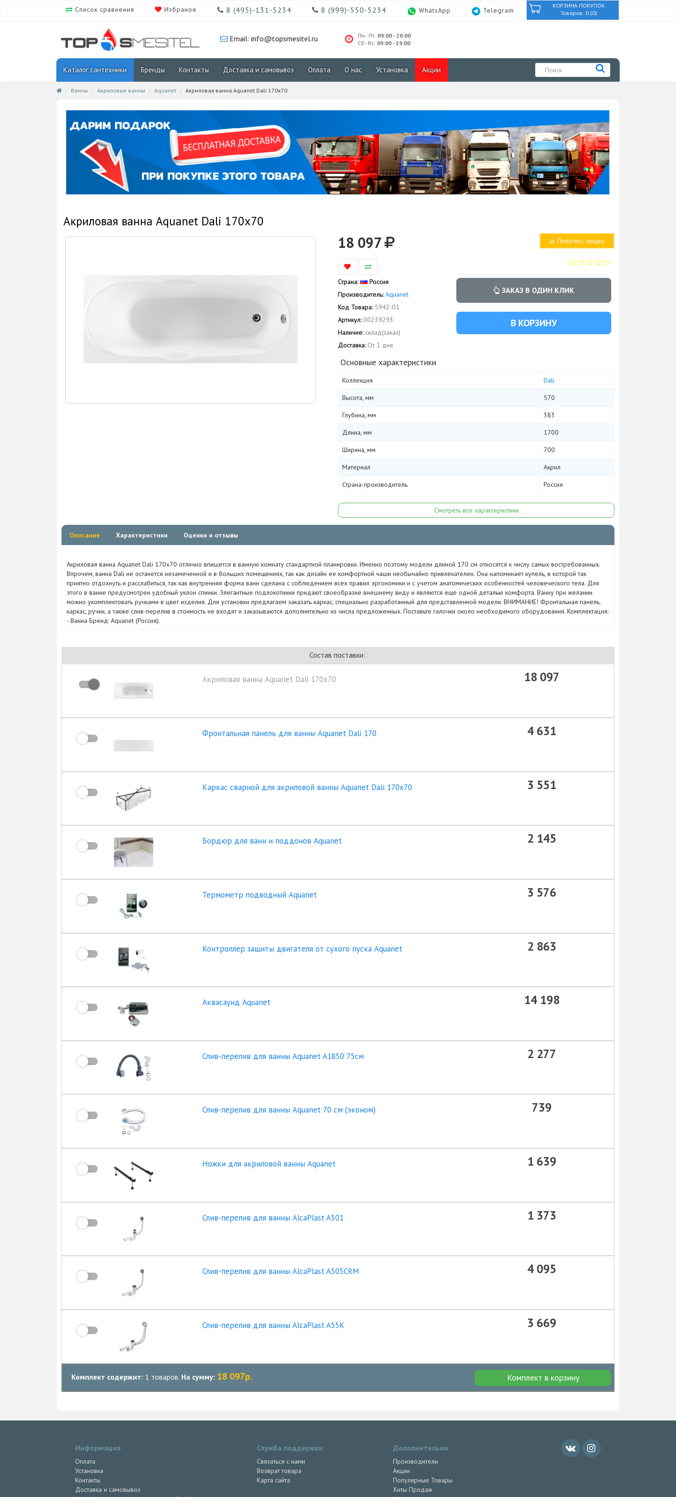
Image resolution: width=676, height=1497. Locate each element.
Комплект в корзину (543, 1282)
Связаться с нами (281, 1366)
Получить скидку (577, 241)
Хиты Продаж (412, 1394)
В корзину (534, 323)
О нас (353, 69)
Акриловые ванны (121, 90)
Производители (415, 1366)
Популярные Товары (423, 1385)
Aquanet (165, 90)
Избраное (179, 9)
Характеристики (142, 535)
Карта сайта (273, 1385)
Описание (84, 535)
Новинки (405, 1404)
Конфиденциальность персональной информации (146, 1404)
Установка (392, 69)
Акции (431, 69)
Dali (549, 380)
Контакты (194, 69)
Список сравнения (103, 9)
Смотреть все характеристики (476, 510)
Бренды (153, 69)
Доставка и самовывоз (258, 69)
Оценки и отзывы (211, 535)
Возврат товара (279, 1376)
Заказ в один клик (533, 290)
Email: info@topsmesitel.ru (273, 38)
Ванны (79, 90)
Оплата (319, 69)
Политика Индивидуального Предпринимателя (142, 1413)
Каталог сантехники (95, 69)
